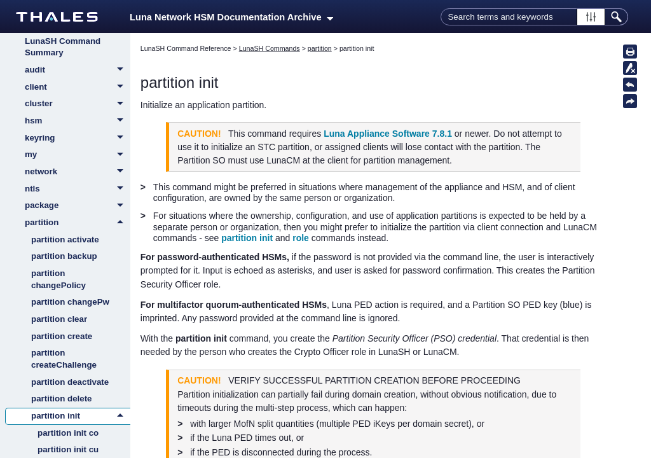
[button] (591, 16)
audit (77, 70)
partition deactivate (70, 382)
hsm (77, 121)
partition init (80, 416)
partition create (61, 336)
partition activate (65, 239)
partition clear (59, 319)
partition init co (68, 433)
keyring (77, 138)
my (77, 155)
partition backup (64, 256)
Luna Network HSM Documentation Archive (231, 17)
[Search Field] (534, 16)
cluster (77, 104)
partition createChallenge (64, 359)
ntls (77, 189)
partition (77, 222)
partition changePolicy (58, 279)
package (77, 206)
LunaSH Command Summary (62, 47)
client (77, 88)
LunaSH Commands (269, 48)
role (300, 238)
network (77, 172)
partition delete (61, 398)
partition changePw (70, 302)
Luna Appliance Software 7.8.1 (388, 133)
